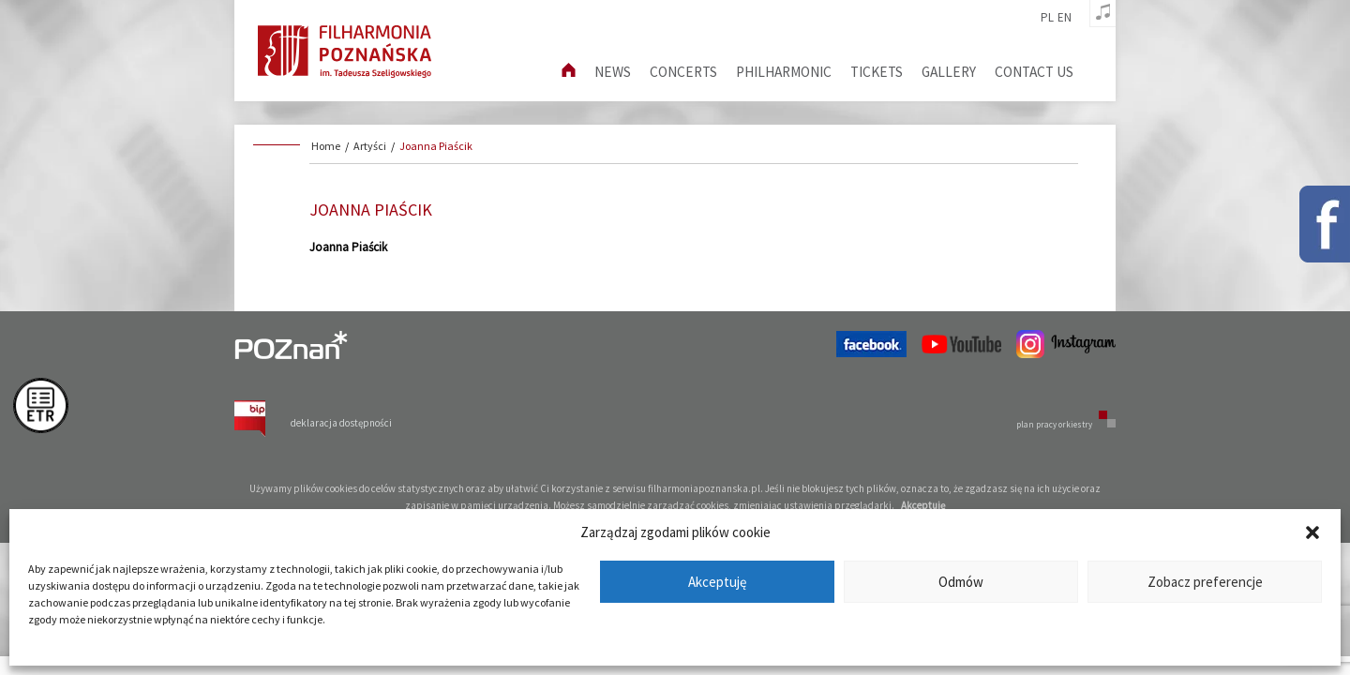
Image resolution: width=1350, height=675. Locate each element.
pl (1047, 17)
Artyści (369, 146)
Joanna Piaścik (435, 146)
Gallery (949, 72)
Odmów (960, 582)
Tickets (876, 72)
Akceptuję (717, 582)
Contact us (1034, 72)
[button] (1312, 532)
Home (325, 146)
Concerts (683, 72)
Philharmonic (784, 72)
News (612, 72)
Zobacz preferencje (1205, 582)
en (1065, 17)
